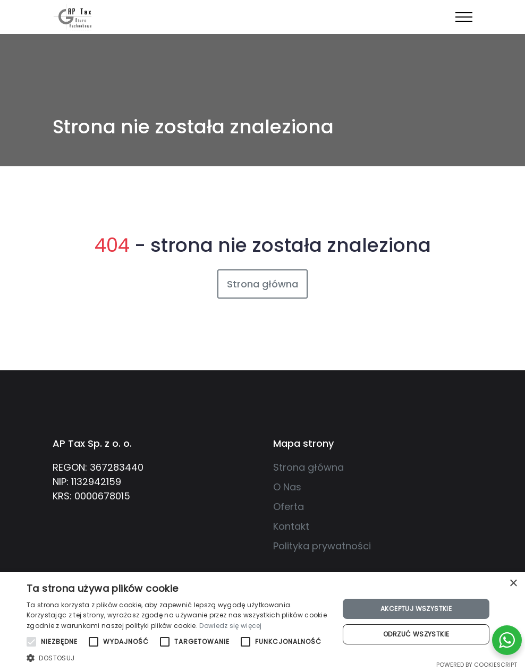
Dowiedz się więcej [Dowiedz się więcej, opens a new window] (230, 625)
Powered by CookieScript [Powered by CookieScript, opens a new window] (476, 664)
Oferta (288, 506)
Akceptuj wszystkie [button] (416, 608)
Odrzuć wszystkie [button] (416, 634)
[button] (178, 657)
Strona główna (262, 284)
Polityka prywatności (322, 546)
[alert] (262, 621)
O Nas (287, 487)
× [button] (513, 584)
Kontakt (291, 526)
